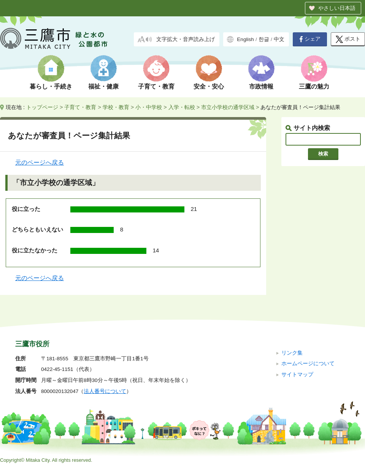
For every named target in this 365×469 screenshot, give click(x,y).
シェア (310, 39)
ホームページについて (308, 363)
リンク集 (292, 353)
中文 (279, 39)
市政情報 (261, 86)
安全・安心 (209, 86)
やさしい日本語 (336, 8)
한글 (264, 39)
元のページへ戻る (39, 162)
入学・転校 (181, 107)
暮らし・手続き (51, 86)
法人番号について (105, 391)
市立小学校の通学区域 (227, 107)
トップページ (42, 107)
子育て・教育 (156, 86)
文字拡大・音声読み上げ (185, 39)
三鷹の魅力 (314, 86)
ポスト (348, 39)
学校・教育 (116, 107)
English (245, 39)
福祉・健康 (103, 86)
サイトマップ (297, 374)
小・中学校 (148, 107)
